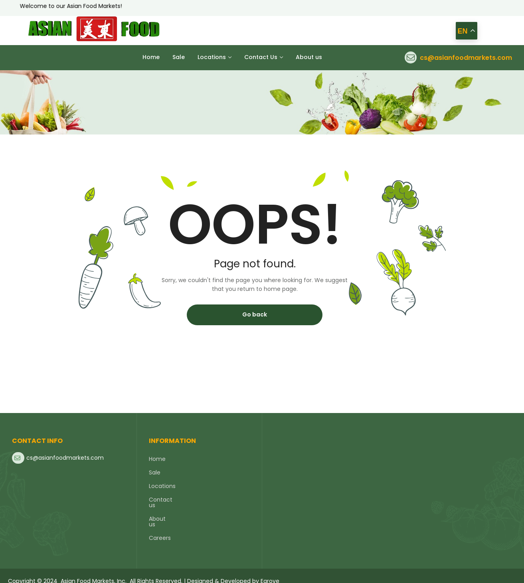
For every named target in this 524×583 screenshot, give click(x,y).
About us (161, 513)
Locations (162, 486)
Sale (154, 472)
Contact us (164, 500)
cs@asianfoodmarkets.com (466, 57)
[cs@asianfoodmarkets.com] (411, 57)
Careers (160, 527)
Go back (254, 314)
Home (157, 459)
